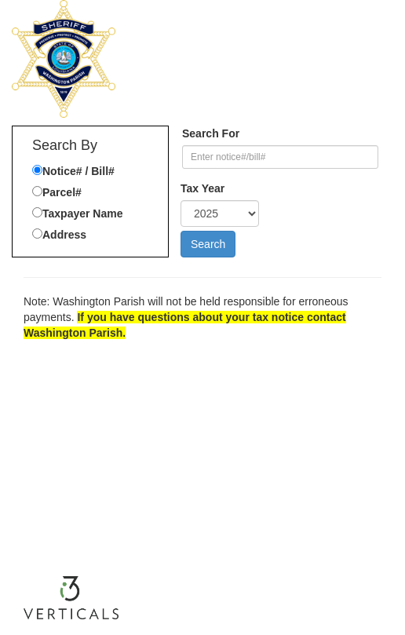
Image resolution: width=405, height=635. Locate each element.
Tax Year (202, 188)
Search (208, 244)
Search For (210, 133)
